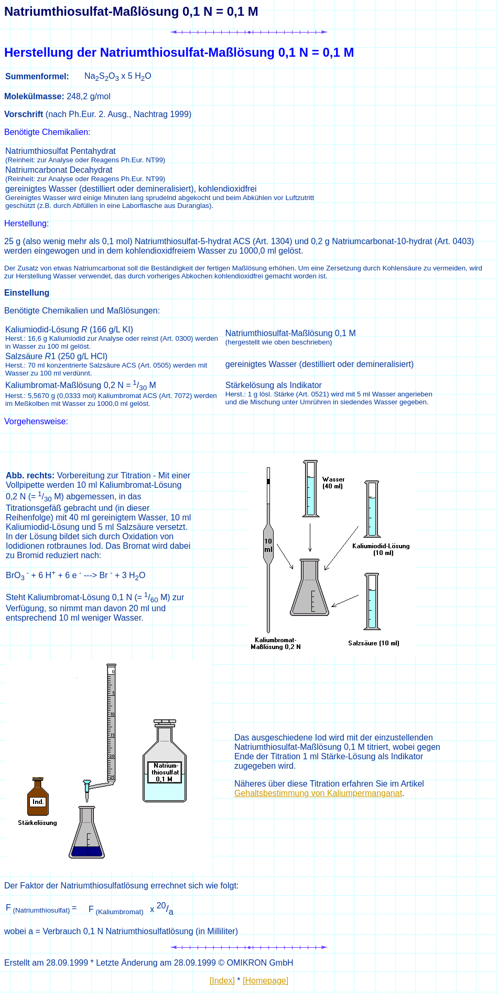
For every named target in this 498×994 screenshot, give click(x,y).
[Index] (222, 980)
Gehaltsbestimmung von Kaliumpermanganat (318, 793)
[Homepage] (265, 980)
